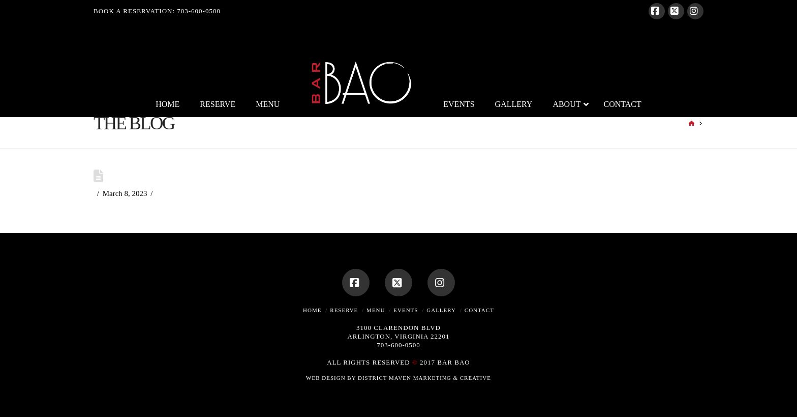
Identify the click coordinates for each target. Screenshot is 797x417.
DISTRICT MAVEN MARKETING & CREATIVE (424, 378)
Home (312, 310)
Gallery (441, 310)
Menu (375, 310)
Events (405, 310)
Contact (479, 310)
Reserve (344, 310)
